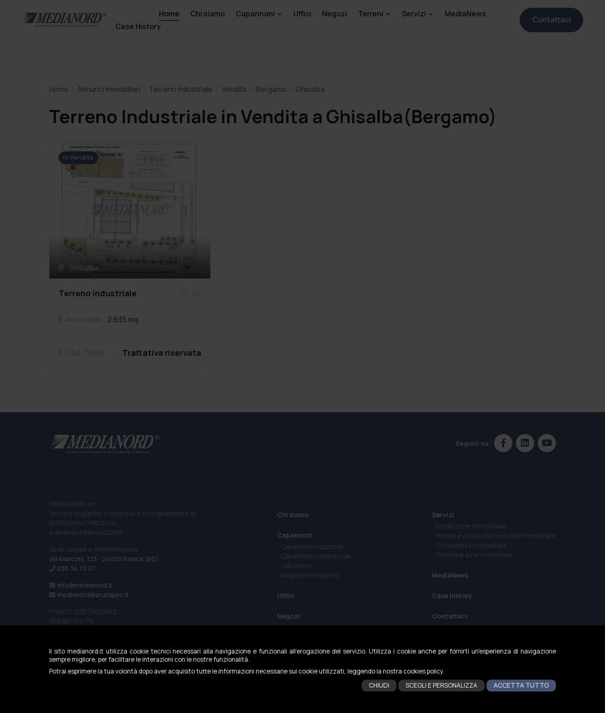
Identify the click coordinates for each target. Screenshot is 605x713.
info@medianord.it (84, 585)
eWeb (381, 707)
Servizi (414, 14)
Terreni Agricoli (303, 665)
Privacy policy (281, 707)
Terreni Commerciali (311, 655)
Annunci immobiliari (109, 89)
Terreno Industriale (181, 89)
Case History (138, 26)
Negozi (334, 14)
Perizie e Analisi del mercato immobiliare (496, 535)
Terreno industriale (98, 293)
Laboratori (296, 565)
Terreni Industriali (307, 646)
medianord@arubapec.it (93, 594)
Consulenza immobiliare (471, 545)
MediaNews (465, 14)
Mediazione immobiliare (471, 526)
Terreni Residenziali (310, 674)
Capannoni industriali (312, 546)
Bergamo (271, 89)
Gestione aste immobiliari (474, 554)
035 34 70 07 (76, 568)
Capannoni (255, 14)
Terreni (370, 14)
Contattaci (551, 20)
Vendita (234, 89)
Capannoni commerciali (316, 556)
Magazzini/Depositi (310, 575)
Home (169, 14)
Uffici (302, 14)
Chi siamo (207, 14)
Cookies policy (319, 707)
